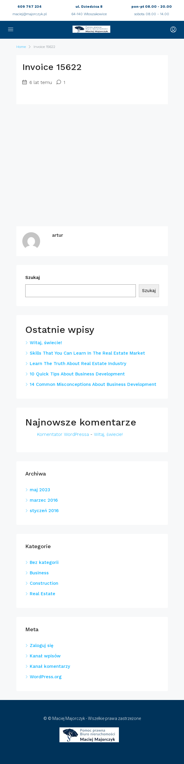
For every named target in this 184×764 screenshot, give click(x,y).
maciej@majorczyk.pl (29, 14)
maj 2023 (40, 489)
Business (39, 573)
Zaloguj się (42, 645)
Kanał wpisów (45, 656)
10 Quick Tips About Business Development (77, 374)
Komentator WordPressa (63, 434)
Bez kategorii (44, 562)
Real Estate (42, 593)
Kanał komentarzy (50, 666)
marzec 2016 (44, 500)
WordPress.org (46, 676)
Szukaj (32, 277)
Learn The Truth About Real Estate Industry (78, 363)
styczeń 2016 (44, 510)
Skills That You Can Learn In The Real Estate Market (87, 353)
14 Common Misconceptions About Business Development (93, 384)
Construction (44, 583)
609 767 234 (30, 6)
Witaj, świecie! (46, 342)
